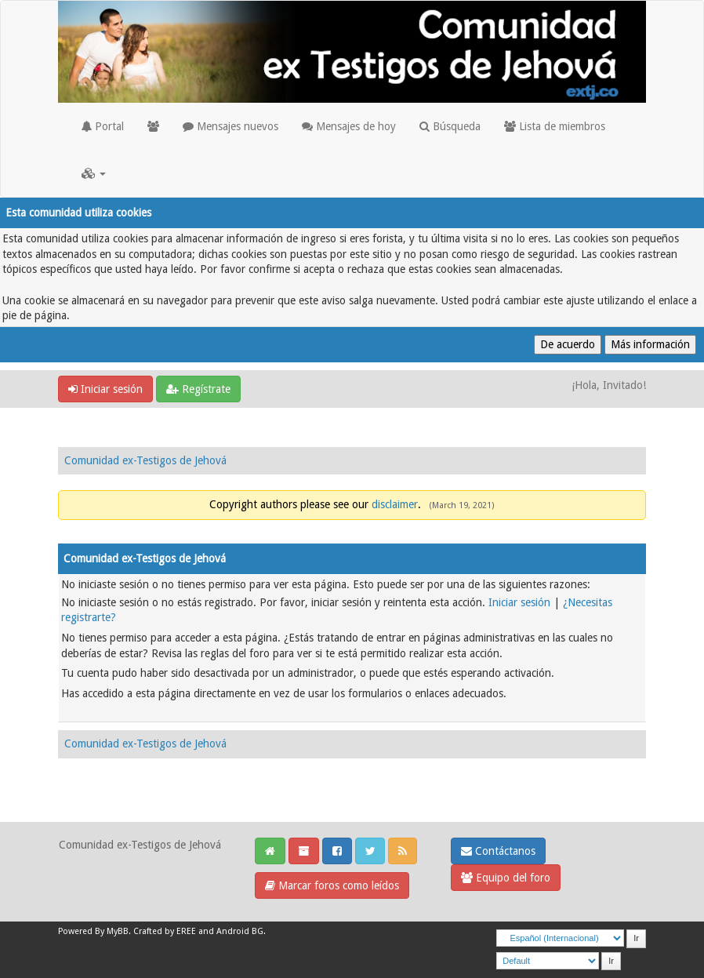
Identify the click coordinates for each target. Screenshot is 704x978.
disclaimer (395, 504)
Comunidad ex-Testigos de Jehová (145, 460)
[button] (94, 173)
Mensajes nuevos (230, 126)
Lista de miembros (554, 126)
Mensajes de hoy (349, 126)
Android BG (239, 931)
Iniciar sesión (105, 389)
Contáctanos (498, 851)
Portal (103, 126)
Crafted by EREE (164, 931)
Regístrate (198, 389)
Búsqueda (450, 126)
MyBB (118, 931)
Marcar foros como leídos (332, 885)
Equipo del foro (505, 877)
